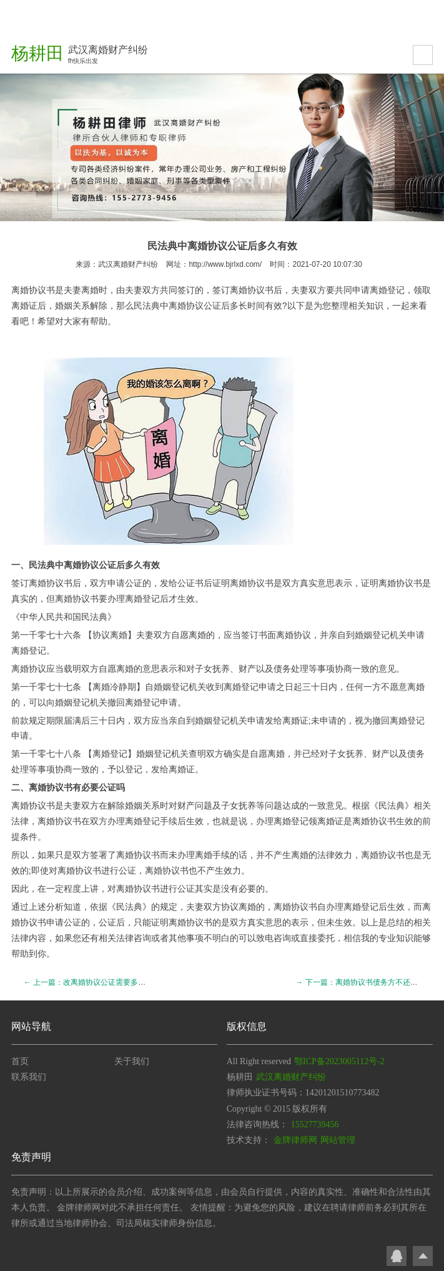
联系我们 (28, 1077)
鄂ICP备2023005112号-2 (339, 1061)
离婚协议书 (33, 290)
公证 (133, 583)
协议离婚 (109, 635)
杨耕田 (37, 53)
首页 (20, 1061)
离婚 (177, 306)
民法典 (147, 306)
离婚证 (24, 306)
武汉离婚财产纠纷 (128, 264)
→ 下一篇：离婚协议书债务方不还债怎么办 (367, 982)
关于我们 (131, 1061)
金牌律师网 (295, 1140)
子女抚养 (212, 669)
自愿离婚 (267, 754)
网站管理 (337, 1140)
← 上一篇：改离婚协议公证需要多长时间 (92, 982)
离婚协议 (247, 290)
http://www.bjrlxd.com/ (225, 264)
